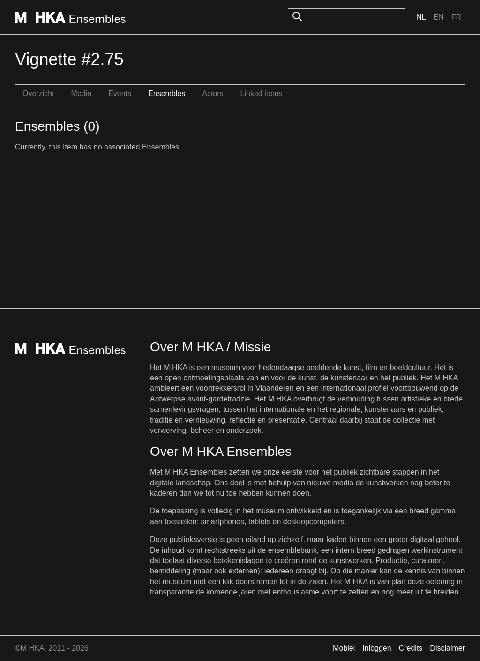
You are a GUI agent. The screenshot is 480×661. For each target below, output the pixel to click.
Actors (212, 93)
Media (81, 93)
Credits (411, 648)
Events (119, 93)
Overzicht (38, 93)
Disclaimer (447, 648)
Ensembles (166, 93)
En (438, 17)
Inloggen (376, 648)
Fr (456, 17)
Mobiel (344, 648)
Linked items (261, 93)
